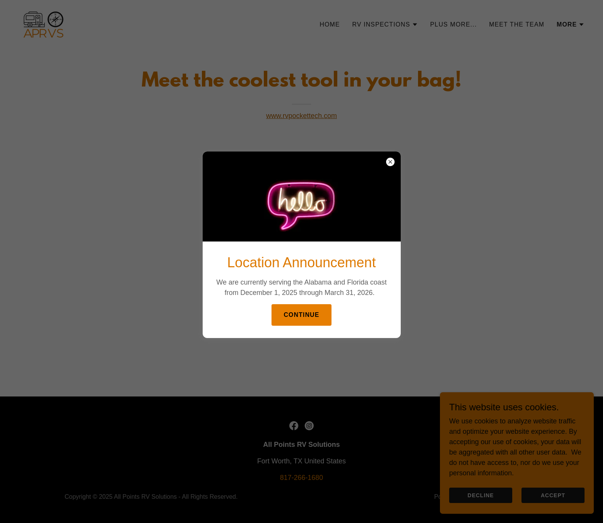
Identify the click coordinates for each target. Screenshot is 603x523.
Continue (302, 314)
